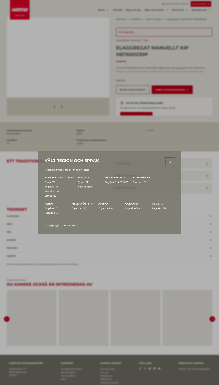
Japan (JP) (51, 212)
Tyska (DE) (83, 182)
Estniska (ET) (51, 195)
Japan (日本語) (52, 225)
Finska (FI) (50, 182)
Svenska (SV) (52, 191)
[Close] (170, 162)
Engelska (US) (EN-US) (116, 182)
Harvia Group (71, 225)
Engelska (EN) (52, 186)
